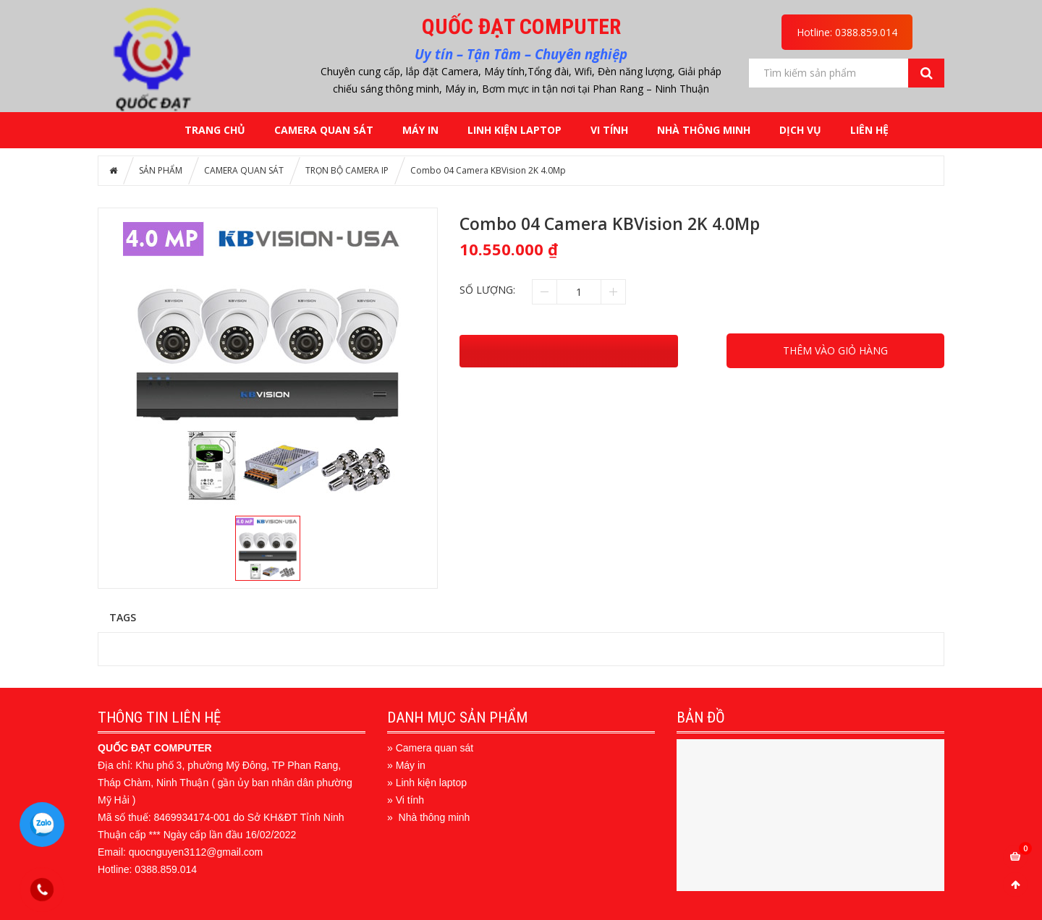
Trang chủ (215, 130)
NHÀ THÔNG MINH (703, 130)
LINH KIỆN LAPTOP (514, 130)
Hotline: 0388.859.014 (847, 32)
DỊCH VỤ (800, 130)
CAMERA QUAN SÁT (323, 130)
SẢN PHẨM (160, 170)
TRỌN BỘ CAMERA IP (347, 170)
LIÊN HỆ (869, 130)
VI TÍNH (609, 130)
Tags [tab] (122, 616)
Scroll (1015, 884)
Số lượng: (487, 290)
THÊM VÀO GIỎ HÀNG (835, 350)
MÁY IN (420, 130)
